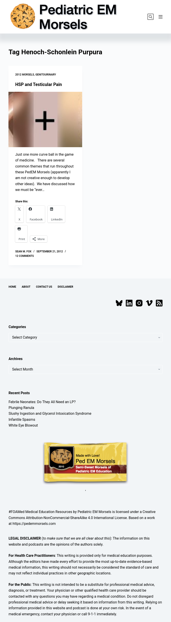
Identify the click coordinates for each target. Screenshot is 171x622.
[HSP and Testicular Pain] (45, 119)
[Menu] (161, 17)
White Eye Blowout (23, 425)
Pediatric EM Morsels (94, 512)
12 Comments (24, 256)
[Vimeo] (149, 303)
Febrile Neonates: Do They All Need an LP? (41, 402)
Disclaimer (65, 286)
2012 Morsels (24, 74)
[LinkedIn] (129, 303)
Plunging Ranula (21, 408)
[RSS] (159, 303)
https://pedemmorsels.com (34, 523)
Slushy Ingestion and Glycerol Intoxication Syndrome (49, 413)
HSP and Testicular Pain (39, 84)
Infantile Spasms (21, 419)
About (26, 286)
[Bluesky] (119, 303)
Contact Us (44, 286)
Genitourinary (45, 74)
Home (12, 286)
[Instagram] (139, 303)
